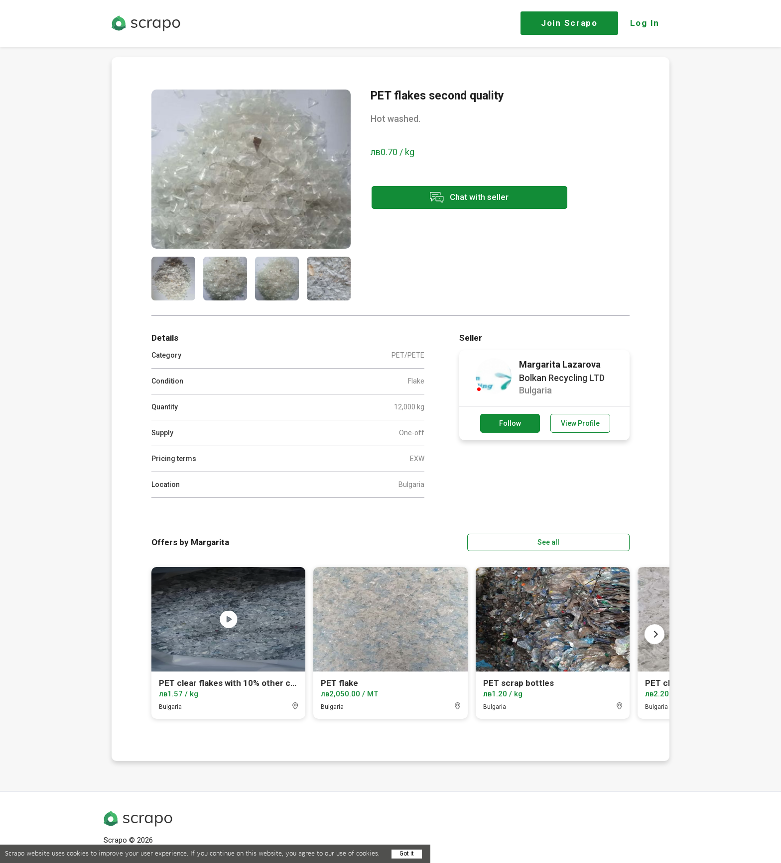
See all (601, 542)
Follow (510, 423)
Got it (406, 853)
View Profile (580, 423)
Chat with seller (459, 198)
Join (569, 23)
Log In (644, 23)
